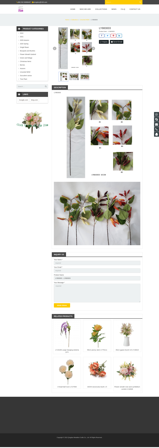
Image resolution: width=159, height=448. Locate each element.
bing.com (34, 100)
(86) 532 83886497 (24, 2)
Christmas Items (25, 61)
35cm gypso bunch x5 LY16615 (127, 350)
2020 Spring (24, 44)
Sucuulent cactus (26, 75)
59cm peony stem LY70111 (97, 350)
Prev (54, 48)
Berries (22, 65)
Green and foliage (26, 58)
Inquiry (104, 42)
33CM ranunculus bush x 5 (97, 387)
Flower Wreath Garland (28, 54)
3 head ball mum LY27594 (67, 387)
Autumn (22, 68)
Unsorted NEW (25, 72)
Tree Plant (23, 79)
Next (93, 48)
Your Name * (58, 259)
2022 (21, 33)
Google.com (23, 100)
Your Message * (59, 282)
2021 (21, 37)
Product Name (59, 275)
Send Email (116, 42)
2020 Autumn (24, 40)
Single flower (24, 47)
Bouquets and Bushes (27, 51)
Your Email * (58, 267)
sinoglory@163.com (40, 2)
